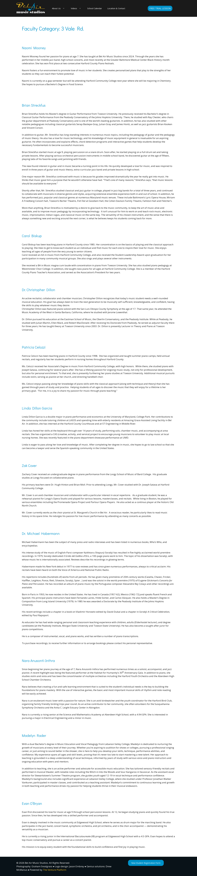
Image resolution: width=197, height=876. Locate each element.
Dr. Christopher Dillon (38, 290)
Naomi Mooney (34, 48)
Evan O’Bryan (32, 803)
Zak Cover (29, 465)
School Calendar (98, 8)
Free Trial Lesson (160, 8)
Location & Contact (123, 8)
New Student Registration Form (148, 863)
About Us (59, 8)
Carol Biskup (32, 236)
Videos (78, 8)
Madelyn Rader (34, 735)
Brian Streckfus (34, 105)
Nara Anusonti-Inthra (38, 660)
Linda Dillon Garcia (37, 408)
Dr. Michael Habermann (41, 533)
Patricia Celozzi (34, 347)
